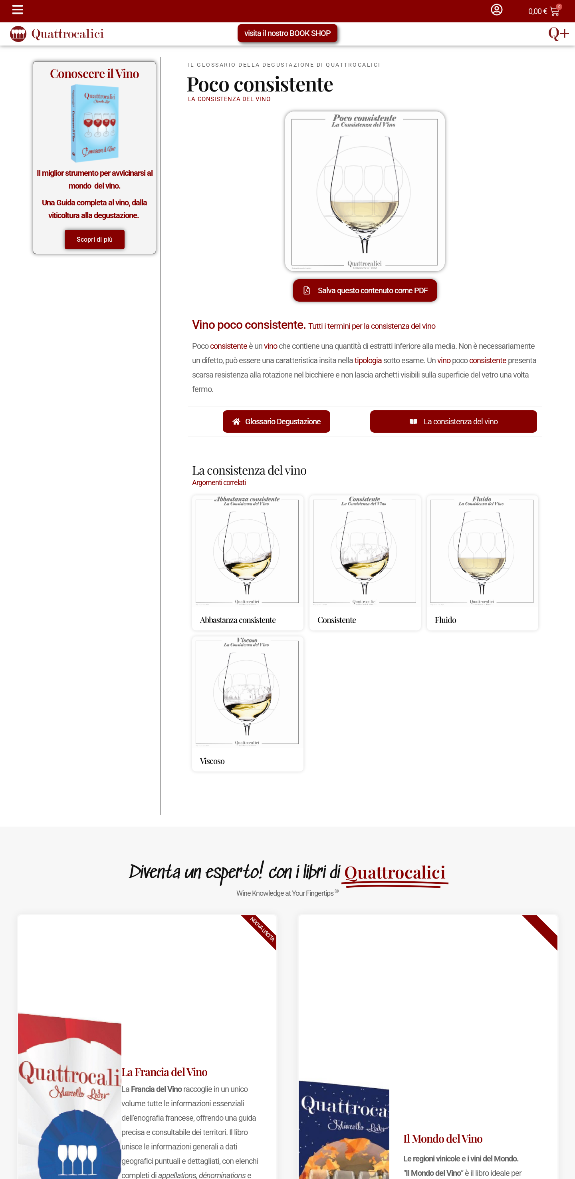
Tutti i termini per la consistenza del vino (371, 326)
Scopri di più (95, 239)
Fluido (445, 619)
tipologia (368, 360)
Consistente (336, 619)
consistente (228, 346)
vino (270, 346)
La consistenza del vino (461, 421)
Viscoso (212, 760)
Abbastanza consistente (238, 619)
